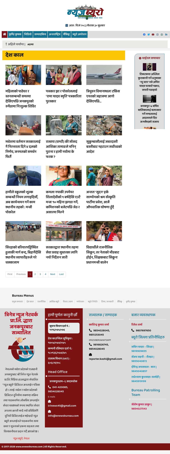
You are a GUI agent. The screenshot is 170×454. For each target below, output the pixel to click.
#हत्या (30, 44)
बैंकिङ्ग (66, 34)
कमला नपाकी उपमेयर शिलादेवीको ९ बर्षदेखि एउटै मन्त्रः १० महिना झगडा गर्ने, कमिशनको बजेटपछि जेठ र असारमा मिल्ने (63, 202)
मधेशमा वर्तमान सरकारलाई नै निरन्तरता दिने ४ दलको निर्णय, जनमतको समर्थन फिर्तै (22, 149)
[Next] (52, 274)
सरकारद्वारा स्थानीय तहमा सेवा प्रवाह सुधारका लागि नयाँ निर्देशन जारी (62, 252)
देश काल (30, 301)
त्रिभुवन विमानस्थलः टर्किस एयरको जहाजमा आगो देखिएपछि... (103, 96)
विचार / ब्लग (68, 301)
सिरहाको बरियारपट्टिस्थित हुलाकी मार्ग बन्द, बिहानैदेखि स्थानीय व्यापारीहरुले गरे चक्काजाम (23, 255)
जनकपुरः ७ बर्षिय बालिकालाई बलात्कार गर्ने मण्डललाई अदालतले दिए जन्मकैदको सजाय (149, 114)
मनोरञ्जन (80, 301)
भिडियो (28, 34)
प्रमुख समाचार (17, 301)
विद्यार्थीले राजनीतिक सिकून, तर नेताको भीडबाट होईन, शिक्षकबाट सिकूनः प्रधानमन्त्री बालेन (102, 255)
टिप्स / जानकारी (107, 301)
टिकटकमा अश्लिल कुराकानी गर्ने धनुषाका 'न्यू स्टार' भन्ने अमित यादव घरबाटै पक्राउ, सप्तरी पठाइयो (149, 82)
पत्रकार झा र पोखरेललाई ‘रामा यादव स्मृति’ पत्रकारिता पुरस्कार (63, 96)
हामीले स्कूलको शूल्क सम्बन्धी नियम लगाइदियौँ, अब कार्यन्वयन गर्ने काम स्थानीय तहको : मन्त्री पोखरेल (21, 202)
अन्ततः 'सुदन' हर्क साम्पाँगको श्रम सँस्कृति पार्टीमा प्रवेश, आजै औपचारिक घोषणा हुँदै (100, 200)
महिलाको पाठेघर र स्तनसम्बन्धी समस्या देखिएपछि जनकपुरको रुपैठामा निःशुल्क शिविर (20, 99)
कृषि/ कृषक (15, 34)
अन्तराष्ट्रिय (54, 34)
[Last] (61, 274)
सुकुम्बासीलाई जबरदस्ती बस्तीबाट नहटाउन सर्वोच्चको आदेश (104, 146)
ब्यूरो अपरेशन (79, 34)
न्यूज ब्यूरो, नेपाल (21, 438)
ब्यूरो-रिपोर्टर (92, 301)
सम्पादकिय (40, 34)
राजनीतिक (41, 301)
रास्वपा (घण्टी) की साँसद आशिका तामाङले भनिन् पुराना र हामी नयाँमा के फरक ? (61, 149)
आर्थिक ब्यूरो (54, 301)
